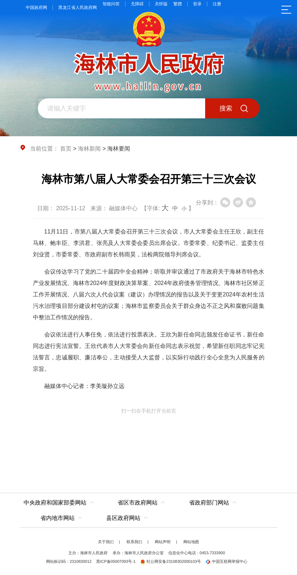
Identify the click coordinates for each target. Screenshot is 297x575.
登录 (197, 3)
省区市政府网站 (138, 503)
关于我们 (106, 542)
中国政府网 (36, 7)
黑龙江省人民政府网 (77, 7)
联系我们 (134, 542)
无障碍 (137, 3)
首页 (65, 149)
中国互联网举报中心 (226, 561)
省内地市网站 (57, 518)
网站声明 (162, 542)
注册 (217, 3)
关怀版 (161, 3)
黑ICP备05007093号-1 (115, 561)
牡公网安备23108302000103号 (170, 561)
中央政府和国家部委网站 (55, 503)
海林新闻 (89, 149)
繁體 (177, 3)
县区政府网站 (123, 518)
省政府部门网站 (209, 503)
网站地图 (191, 542)
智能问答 (111, 3)
